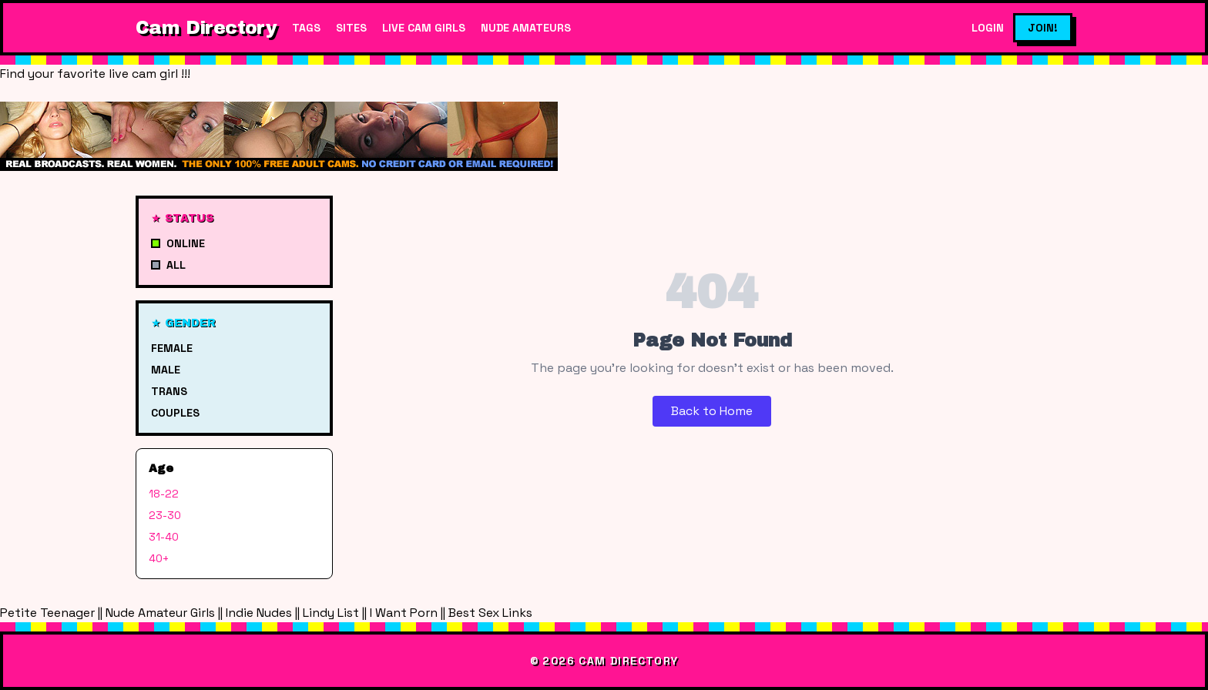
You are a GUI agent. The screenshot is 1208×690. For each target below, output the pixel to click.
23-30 (165, 515)
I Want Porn (404, 613)
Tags (306, 28)
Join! (1043, 28)
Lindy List (331, 613)
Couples (175, 413)
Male (165, 370)
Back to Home (712, 411)
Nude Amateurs (526, 28)
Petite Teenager (47, 613)
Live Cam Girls (423, 28)
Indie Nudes (259, 613)
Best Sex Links (490, 613)
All (168, 265)
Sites (351, 28)
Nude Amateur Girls (160, 613)
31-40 (164, 537)
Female (172, 348)
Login (987, 28)
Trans (169, 391)
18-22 (164, 494)
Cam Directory (206, 28)
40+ (159, 558)
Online (178, 243)
